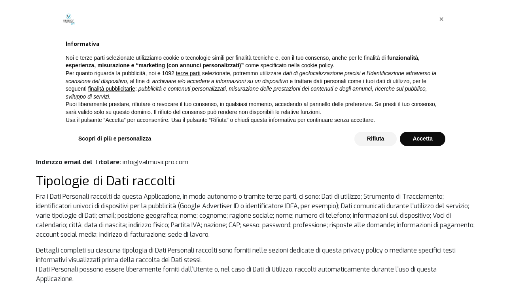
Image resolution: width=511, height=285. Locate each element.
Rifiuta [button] (375, 263)
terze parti (188, 198)
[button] (441, 143)
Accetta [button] (423, 263)
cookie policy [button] (317, 190)
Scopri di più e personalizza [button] (114, 263)
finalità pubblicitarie (111, 213)
